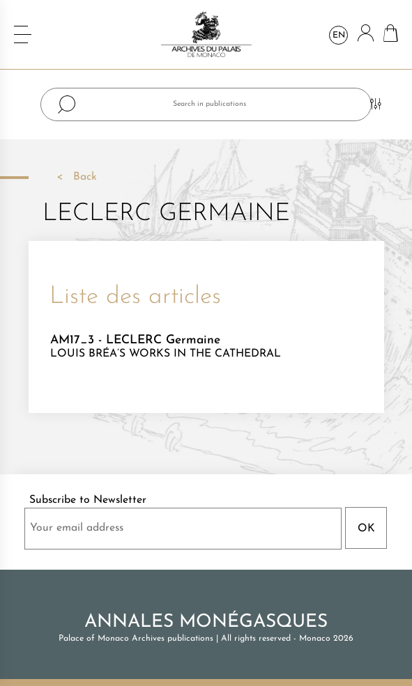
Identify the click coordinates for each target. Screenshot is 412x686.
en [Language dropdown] (339, 35)
